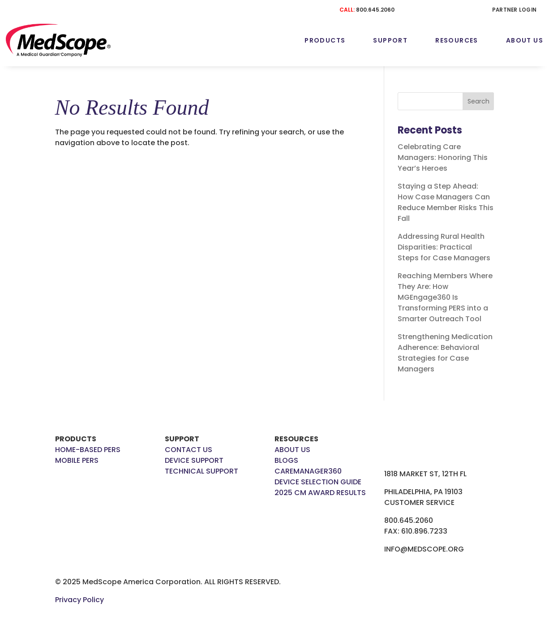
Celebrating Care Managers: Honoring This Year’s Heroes (443, 157)
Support (390, 40)
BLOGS (286, 460)
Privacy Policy (79, 600)
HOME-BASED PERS (87, 449)
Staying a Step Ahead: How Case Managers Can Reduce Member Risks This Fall (445, 202)
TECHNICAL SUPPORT (201, 471)
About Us (524, 40)
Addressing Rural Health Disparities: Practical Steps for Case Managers (445, 247)
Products (325, 40)
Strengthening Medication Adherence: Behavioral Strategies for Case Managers (445, 353)
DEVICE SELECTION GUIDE (317, 482)
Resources (456, 40)
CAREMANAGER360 (308, 471)
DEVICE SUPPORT (194, 460)
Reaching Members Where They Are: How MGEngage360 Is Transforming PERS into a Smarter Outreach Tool (445, 297)
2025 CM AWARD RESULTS (320, 492)
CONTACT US (188, 449)
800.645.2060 (375, 9)
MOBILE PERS (77, 460)
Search (478, 101)
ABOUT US (292, 449)
